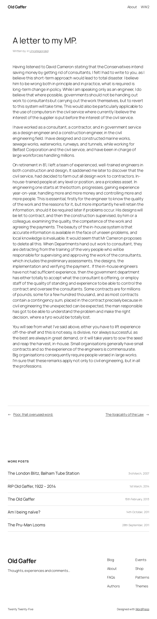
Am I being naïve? (24, 512)
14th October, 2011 (137, 512)
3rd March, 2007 (138, 473)
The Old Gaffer (21, 499)
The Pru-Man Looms (26, 525)
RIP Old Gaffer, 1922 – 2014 (32, 486)
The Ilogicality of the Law (124, 414)
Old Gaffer (17, 7)
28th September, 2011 (135, 525)
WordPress (142, 609)
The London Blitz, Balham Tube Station (43, 473)
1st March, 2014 (139, 486)
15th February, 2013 (137, 499)
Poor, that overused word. (33, 414)
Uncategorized (39, 51)
